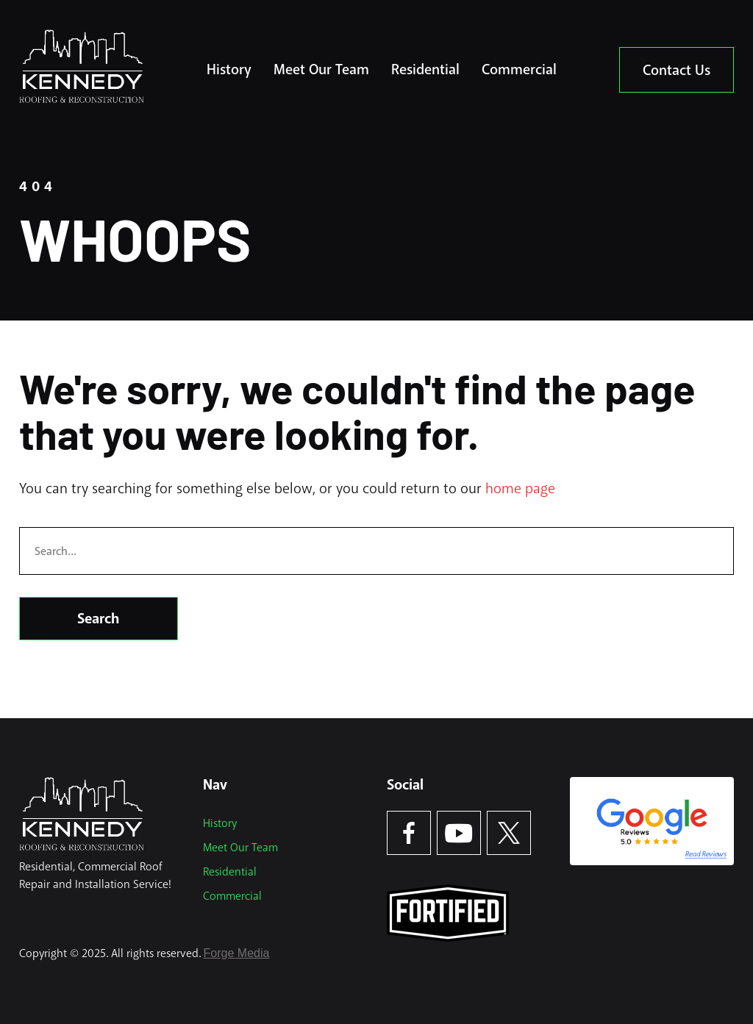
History (229, 69)
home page (520, 488)
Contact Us (676, 70)
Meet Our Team (321, 69)
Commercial (519, 69)
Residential (425, 69)
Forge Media (237, 953)
